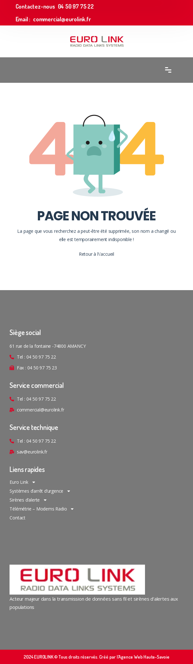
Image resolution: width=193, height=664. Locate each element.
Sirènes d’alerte (28, 500)
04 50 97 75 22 (76, 6)
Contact (17, 518)
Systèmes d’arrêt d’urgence (40, 491)
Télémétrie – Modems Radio (42, 509)
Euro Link (23, 482)
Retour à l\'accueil (96, 254)
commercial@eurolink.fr (62, 19)
